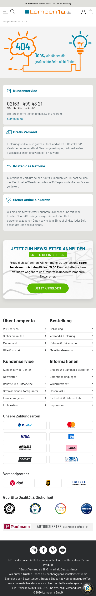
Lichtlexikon (10, 405)
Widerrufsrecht (59, 384)
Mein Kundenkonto (61, 350)
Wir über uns (10, 329)
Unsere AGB (57, 391)
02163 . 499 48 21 (24, 103)
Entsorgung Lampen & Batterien (69, 369)
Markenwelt (10, 343)
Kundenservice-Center (17, 369)
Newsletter (10, 376)
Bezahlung (56, 329)
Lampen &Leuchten (12, 21)
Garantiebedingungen (63, 376)
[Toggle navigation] (5, 11)
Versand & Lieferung (62, 336)
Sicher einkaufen (13, 336)
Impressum (56, 405)
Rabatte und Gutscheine (18, 384)
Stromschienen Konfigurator (20, 391)
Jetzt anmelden (48, 288)
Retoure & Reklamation (64, 343)
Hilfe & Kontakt (12, 350)
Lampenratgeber (13, 398)
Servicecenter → (17, 118)
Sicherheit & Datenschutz (65, 398)
